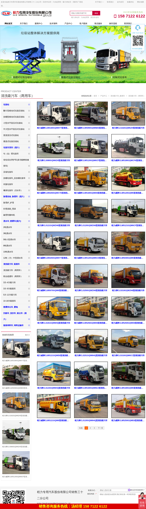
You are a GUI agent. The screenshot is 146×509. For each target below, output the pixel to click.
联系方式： (92, 490)
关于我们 (99, 2)
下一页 (100, 428)
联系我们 (110, 2)
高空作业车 (94, 17)
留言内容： (91, 494)
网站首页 (8, 24)
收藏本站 (130, 2)
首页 (95, 96)
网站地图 (140, 2)
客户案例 (83, 24)
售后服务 (98, 24)
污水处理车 (85, 17)
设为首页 (120, 2)
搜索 (96, 13)
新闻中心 (38, 24)
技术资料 (53, 24)
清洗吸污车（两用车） (136, 96)
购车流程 (113, 24)
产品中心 (68, 24)
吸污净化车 (75, 17)
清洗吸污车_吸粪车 (118, 96)
